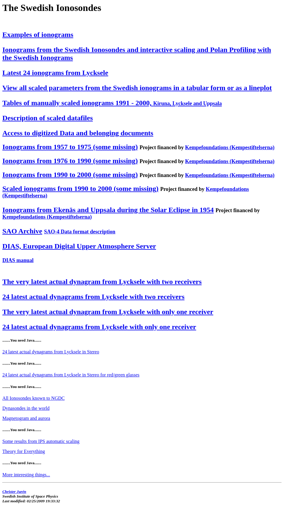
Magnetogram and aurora (26, 418)
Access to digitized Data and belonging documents (77, 133)
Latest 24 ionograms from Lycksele (55, 73)
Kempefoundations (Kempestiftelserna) (229, 147)
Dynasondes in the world (26, 408)
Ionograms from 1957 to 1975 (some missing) (70, 147)
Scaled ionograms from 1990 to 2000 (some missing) (80, 188)
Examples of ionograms (37, 34)
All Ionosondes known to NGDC (33, 398)
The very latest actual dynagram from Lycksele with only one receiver (107, 312)
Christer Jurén (14, 491)
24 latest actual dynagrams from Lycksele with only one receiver (99, 327)
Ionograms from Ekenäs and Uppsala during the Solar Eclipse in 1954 (108, 210)
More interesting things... (26, 474)
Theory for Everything (23, 451)
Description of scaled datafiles (47, 118)
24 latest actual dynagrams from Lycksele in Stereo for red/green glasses (70, 374)
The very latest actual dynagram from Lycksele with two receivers (102, 281)
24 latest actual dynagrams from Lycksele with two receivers (93, 297)
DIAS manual (18, 260)
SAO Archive (22, 231)
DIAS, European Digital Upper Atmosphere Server (79, 246)
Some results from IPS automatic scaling (40, 441)
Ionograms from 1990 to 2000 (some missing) (70, 174)
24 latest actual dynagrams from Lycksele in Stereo (50, 351)
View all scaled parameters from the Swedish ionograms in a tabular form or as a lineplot (137, 88)
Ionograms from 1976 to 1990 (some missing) (70, 161)
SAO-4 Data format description (79, 232)
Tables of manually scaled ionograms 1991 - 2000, (112, 103)
